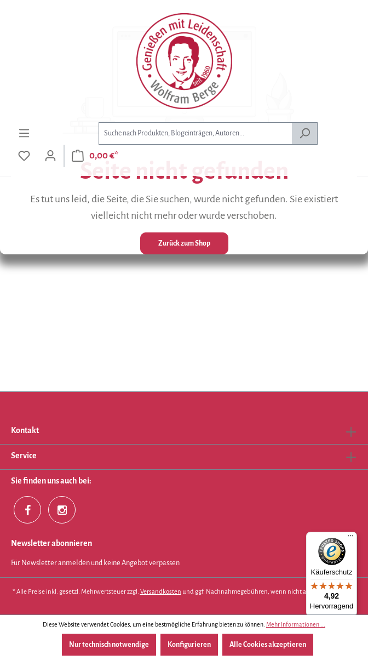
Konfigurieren (189, 644)
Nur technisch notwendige (109, 644)
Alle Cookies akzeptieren (267, 644)
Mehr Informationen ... (295, 624)
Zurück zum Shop (184, 243)
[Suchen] (305, 133)
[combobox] (195, 133)
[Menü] (24, 133)
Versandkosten (160, 591)
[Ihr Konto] (50, 156)
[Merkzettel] (24, 156)
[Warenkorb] (95, 156)
